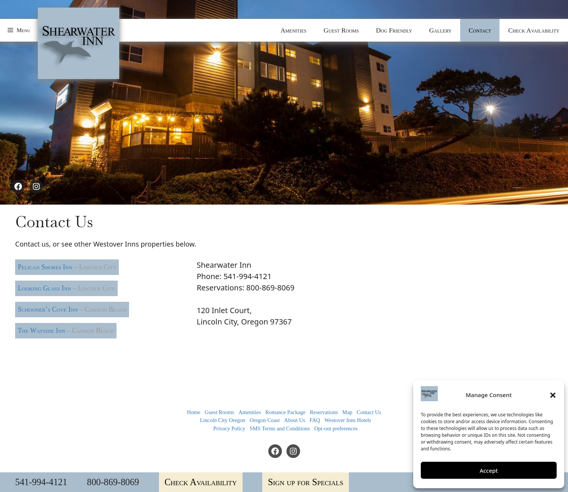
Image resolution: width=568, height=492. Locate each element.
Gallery (440, 30)
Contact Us (369, 412)
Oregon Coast (265, 420)
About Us (294, 420)
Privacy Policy (229, 428)
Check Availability (534, 30)
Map (347, 412)
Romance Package (285, 412)
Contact (479, 30)
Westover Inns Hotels (347, 420)
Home (193, 412)
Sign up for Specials (305, 482)
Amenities (293, 30)
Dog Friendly (394, 30)
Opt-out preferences (336, 428)
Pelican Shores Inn (67, 267)
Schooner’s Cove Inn (72, 309)
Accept (488, 470)
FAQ (315, 420)
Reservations (324, 412)
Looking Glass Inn (66, 288)
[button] (553, 395)
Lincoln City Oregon (222, 420)
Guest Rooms (341, 30)
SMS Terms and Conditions (280, 428)
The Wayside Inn (66, 330)
